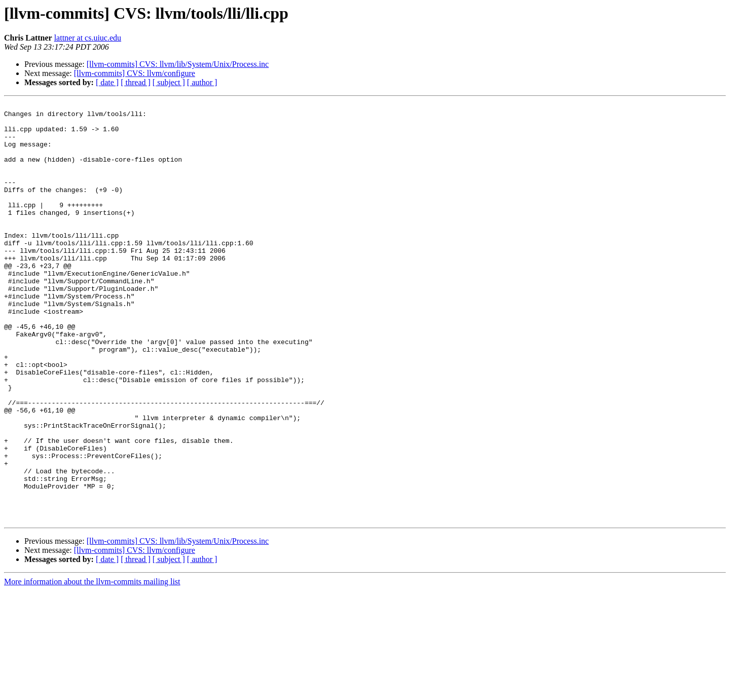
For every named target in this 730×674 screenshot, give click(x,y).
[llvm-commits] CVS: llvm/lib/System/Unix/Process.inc (178, 64)
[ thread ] (136, 82)
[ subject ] (169, 82)
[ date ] (107, 82)
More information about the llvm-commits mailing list (92, 665)
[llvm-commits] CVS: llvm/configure (134, 73)
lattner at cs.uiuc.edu (87, 37)
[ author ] (202, 82)
